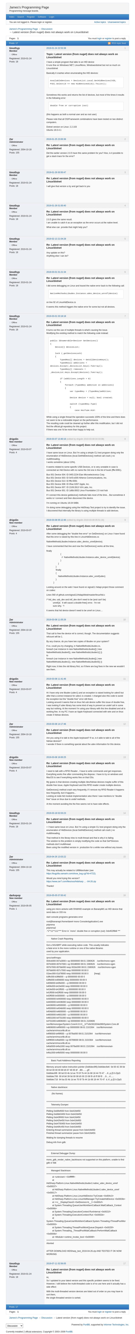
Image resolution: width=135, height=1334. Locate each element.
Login (51, 17)
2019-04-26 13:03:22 (56, 856)
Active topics (100, 22)
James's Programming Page (29, 7)
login (99, 38)
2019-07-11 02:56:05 (56, 1263)
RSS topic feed (119, 43)
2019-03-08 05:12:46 (56, 520)
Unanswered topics (117, 22)
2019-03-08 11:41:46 (56, 679)
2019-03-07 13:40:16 (56, 439)
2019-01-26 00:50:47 (56, 172)
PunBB (86, 1324)
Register (31, 17)
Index (11, 17)
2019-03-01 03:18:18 (56, 316)
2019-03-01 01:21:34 (56, 272)
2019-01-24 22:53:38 (56, 48)
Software (42, 17)
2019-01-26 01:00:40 (56, 205)
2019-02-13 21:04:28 (56, 239)
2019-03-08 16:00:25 (56, 757)
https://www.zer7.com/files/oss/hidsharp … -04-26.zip (71, 881)
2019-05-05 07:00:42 (56, 895)
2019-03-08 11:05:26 (56, 619)
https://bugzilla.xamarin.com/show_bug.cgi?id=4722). (71, 873)
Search (20, 17)
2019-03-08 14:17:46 (56, 724)
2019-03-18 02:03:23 (56, 813)
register (108, 38)
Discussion (47, 29)
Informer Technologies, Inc (116, 1324)
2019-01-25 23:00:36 (56, 139)
